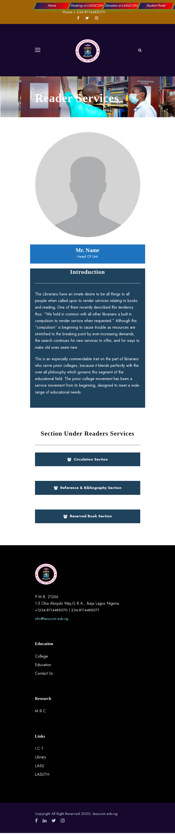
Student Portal (156, 5)
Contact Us (44, 673)
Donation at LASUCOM (122, 5)
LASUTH (42, 774)
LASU (39, 766)
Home (52, 5)
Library (40, 757)
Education (43, 665)
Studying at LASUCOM (87, 5)
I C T (39, 748)
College (41, 656)
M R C (40, 711)
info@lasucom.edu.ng (51, 618)
